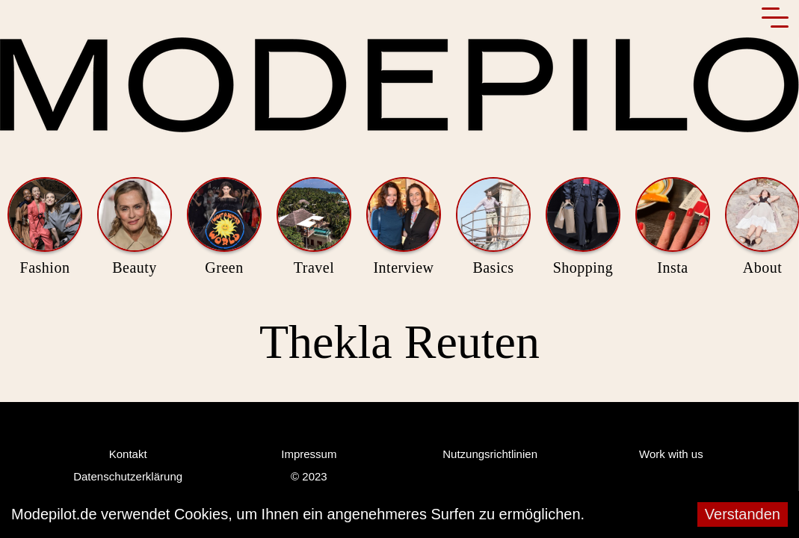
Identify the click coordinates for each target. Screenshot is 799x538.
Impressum (309, 455)
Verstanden (743, 514)
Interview (403, 227)
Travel (314, 227)
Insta (672, 227)
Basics (493, 227)
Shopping (583, 227)
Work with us (671, 455)
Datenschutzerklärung (128, 477)
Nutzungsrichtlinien (489, 455)
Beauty (134, 227)
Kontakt (127, 455)
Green (224, 227)
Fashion (44, 227)
